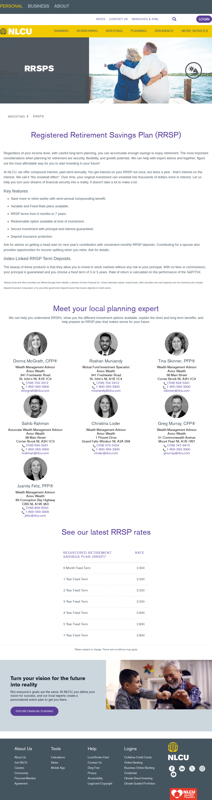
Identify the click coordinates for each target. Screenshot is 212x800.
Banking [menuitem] (61, 31)
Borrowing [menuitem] (87, 31)
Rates (54, 762)
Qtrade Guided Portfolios (139, 783)
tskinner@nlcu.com (177, 391)
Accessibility (95, 778)
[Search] (174, 19)
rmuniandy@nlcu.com (106, 391)
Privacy (92, 773)
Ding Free (93, 767)
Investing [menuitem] (114, 31)
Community (21, 773)
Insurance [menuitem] (164, 31)
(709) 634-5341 (178, 383)
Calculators (58, 757)
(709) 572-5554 (107, 445)
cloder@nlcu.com (106, 453)
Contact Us (95, 762)
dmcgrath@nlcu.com (35, 391)
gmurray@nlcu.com (177, 453)
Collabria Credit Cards (138, 757)
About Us (20, 757)
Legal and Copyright (100, 783)
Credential (130, 773)
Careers (19, 767)
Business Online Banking (139, 767)
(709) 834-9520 (36, 508)
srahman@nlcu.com (35, 453)
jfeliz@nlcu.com (35, 516)
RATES (100, 19)
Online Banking (133, 762)
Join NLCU (20, 762)
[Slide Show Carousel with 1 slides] (106, 425)
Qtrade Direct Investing (138, 778)
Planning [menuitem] (139, 31)
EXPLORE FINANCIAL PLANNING (34, 711)
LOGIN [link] (204, 19)
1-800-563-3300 (36, 387)
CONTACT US (118, 19)
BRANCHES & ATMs (145, 19)
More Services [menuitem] (195, 31)
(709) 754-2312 (36, 383)
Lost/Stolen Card (98, 757)
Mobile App (58, 767)
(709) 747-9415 (178, 445)
